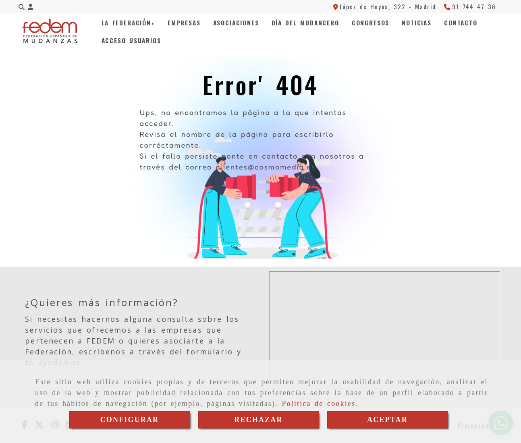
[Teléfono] (470, 6)
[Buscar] (21, 6)
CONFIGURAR (129, 420)
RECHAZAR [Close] (258, 420)
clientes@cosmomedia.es (266, 166)
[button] (30, 6)
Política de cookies (318, 404)
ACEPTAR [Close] (387, 420)
